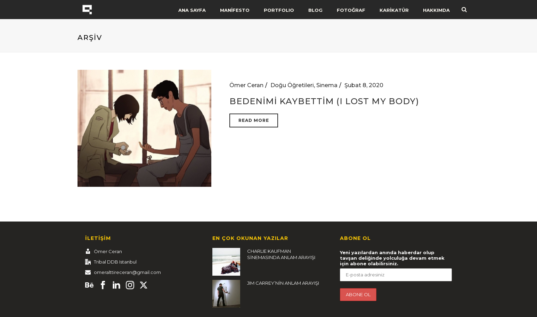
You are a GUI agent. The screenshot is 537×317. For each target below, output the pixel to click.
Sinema (326, 85)
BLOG (315, 10)
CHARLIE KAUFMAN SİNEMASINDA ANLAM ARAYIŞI (281, 254)
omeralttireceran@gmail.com (127, 272)
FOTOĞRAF (351, 10)
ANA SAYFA (192, 10)
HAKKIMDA (436, 10)
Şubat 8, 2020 (363, 85)
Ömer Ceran (246, 85)
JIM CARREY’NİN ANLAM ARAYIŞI (283, 283)
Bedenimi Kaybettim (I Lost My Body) (324, 101)
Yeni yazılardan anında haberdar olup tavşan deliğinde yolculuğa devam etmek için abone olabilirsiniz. (392, 258)
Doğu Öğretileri (292, 85)
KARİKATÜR (394, 10)
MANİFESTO (235, 10)
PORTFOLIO (279, 10)
